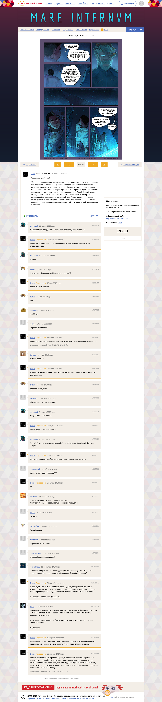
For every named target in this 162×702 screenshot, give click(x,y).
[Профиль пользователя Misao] (24, 511)
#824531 (95, 337)
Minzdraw (34, 540)
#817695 (95, 310)
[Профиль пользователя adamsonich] (24, 468)
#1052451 (95, 583)
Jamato (33, 355)
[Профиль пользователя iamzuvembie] (24, 552)
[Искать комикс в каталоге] (112, 697)
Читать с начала (27, 30)
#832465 (95, 368)
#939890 (95, 496)
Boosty (111, 3)
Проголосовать (32, 215)
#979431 (95, 553)
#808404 (95, 269)
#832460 (95, 355)
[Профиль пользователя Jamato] (24, 353)
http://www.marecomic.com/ (117, 218)
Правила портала (58, 698)
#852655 (95, 398)
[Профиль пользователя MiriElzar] (24, 495)
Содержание (68, 30)
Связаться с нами (43, 698)
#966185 (95, 526)
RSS (106, 30)
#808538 (95, 283)
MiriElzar (33, 496)
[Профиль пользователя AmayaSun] (24, 525)
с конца (39, 30)
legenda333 (35, 567)
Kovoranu (34, 398)
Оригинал (94, 216)
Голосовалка (70, 3)
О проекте (31, 698)
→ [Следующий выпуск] (96, 35)
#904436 (95, 469)
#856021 (95, 425)
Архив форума (73, 698)
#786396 (95, 256)
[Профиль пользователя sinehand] (24, 224)
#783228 (95, 239)
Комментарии (81, 30)
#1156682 (95, 654)
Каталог (48, 3)
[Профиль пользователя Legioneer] (24, 309)
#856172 (95, 455)
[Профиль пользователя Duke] (25, 190)
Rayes (33, 324)
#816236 (95, 297)
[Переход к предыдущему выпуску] (34, 99)
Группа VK (101, 3)
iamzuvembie (35, 553)
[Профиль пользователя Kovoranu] (24, 397)
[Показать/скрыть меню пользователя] (141, 3)
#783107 (95, 226)
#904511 (95, 483)
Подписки (58, 3)
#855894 (95, 412)
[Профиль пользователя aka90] (24, 268)
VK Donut (93, 687)
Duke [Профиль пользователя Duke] (33, 174)
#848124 (95, 385)
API (93, 3)
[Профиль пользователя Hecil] (24, 605)
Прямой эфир (83, 3)
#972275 (95, 539)
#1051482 (95, 567)
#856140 (95, 439)
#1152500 (95, 637)
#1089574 (95, 606)
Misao (32, 512)
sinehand (34, 226)
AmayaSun (34, 526)
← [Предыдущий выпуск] (65, 35)
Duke (32, 239)
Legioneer (34, 310)
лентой (46, 30)
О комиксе (56, 30)
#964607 (95, 512)
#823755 (95, 324)
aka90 (32, 269)
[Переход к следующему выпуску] (81, 99)
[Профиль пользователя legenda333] (24, 565)
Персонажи (94, 30)
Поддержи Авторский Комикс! (38, 687)
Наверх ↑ (122, 238)
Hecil (32, 606)
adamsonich (35, 469)
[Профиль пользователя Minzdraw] (24, 538)
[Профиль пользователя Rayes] (24, 322)
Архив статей (85, 698)
